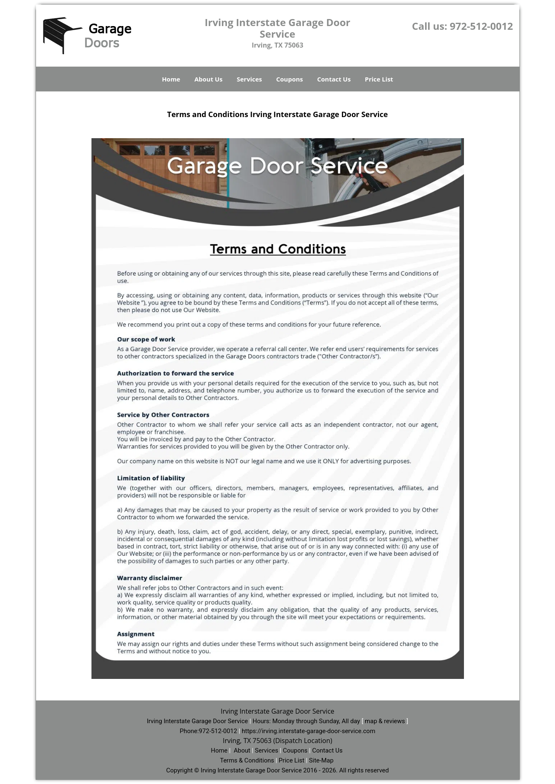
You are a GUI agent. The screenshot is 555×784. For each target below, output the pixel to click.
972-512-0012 (481, 26)
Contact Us (334, 79)
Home (171, 79)
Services (249, 79)
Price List (379, 79)
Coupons (289, 79)
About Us (209, 79)
